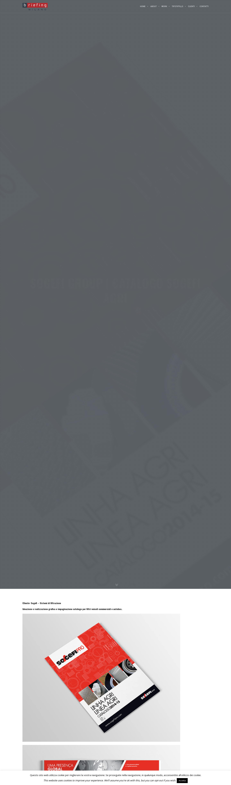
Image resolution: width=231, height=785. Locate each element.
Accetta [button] (182, 780)
